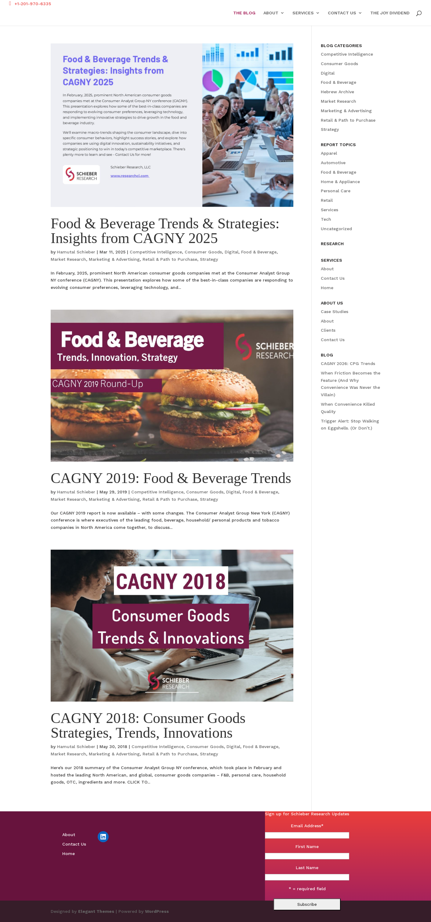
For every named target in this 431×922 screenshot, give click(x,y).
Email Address (307, 825)
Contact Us (342, 13)
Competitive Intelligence (156, 251)
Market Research (68, 259)
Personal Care (335, 190)
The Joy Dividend (390, 13)
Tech (326, 219)
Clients (328, 330)
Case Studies (334, 311)
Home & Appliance (340, 181)
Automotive (333, 162)
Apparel (329, 153)
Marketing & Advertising (114, 259)
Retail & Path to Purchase (170, 259)
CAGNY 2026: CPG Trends (348, 363)
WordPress (157, 911)
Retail (327, 200)
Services (303, 13)
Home (327, 287)
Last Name (307, 867)
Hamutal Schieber (76, 251)
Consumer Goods (203, 251)
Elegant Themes (96, 911)
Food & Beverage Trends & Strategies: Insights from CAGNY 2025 (165, 230)
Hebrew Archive (337, 91)
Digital (231, 251)
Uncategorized (336, 228)
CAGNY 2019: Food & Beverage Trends (171, 478)
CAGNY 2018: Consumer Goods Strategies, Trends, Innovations (148, 725)
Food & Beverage (259, 251)
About (270, 13)
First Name (307, 846)
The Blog (244, 13)
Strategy (209, 259)
